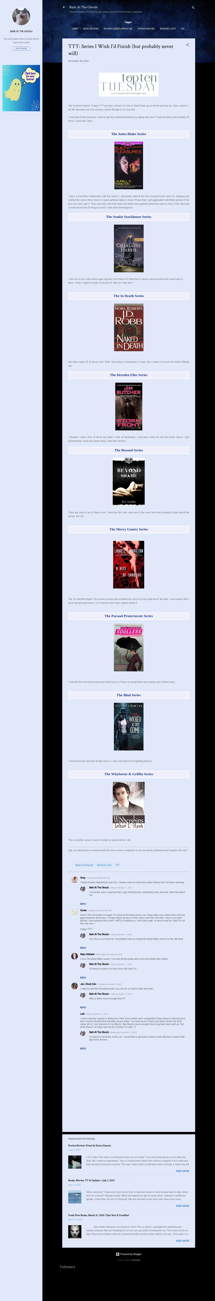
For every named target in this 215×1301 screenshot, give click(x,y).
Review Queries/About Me (118, 28)
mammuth (136, 1260)
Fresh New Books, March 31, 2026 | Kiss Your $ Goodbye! (98, 1215)
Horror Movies (146, 28)
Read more (182, 1171)
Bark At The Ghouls (83, 7)
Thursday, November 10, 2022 (109, 984)
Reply (83, 904)
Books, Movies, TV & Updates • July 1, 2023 (91, 1180)
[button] (187, 45)
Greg (82, 877)
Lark (82, 1013)
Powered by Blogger (129, 1254)
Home (75, 28)
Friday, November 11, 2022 (121, 888)
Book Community (84, 865)
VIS (182, 28)
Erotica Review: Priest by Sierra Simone (89, 1145)
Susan (83, 910)
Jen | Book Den (88, 984)
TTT (117, 865)
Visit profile (21, 49)
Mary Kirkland (87, 954)
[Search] (193, 8)
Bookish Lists (168, 28)
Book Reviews (91, 28)
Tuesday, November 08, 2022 (98, 878)
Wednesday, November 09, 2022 (109, 954)
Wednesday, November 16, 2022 (123, 1032)
